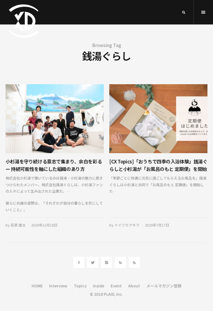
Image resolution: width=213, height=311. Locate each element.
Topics (80, 285)
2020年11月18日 (44, 225)
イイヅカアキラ (127, 225)
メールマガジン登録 (163, 285)
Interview (58, 285)
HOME (37, 285)
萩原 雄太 (18, 225)
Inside (98, 285)
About (134, 285)
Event (116, 285)
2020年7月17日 (157, 225)
